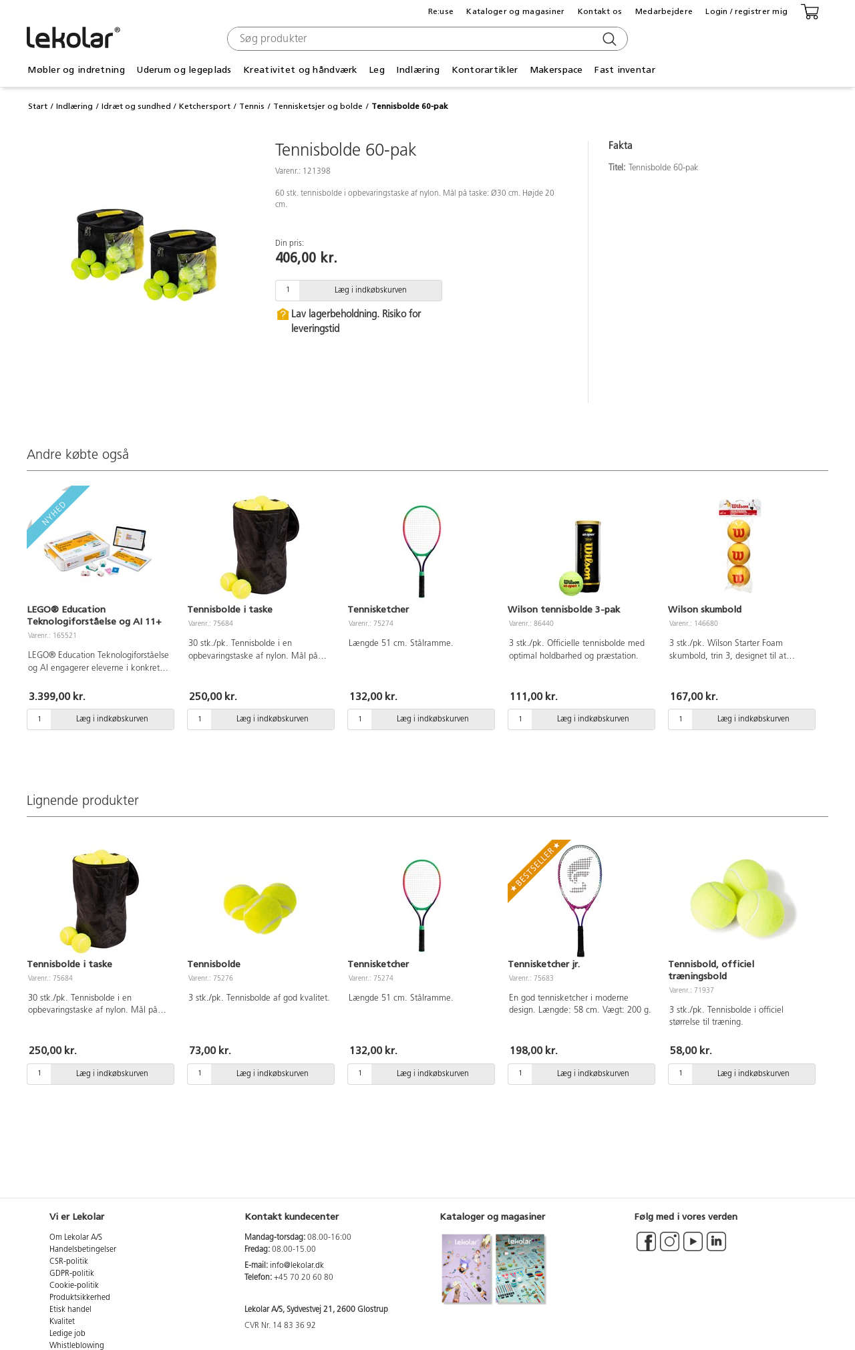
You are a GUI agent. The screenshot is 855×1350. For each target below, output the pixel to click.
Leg (377, 69)
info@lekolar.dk (297, 1266)
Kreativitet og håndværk (300, 69)
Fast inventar (624, 69)
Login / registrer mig (746, 11)
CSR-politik (68, 1262)
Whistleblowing (76, 1346)
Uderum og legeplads (183, 69)
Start (37, 106)
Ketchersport (204, 106)
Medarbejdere (664, 11)
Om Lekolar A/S (75, 1238)
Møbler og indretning (76, 69)
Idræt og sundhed (136, 106)
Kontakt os (600, 11)
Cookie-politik (74, 1286)
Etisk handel (70, 1310)
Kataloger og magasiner (515, 11)
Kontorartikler (485, 69)
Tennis (252, 106)
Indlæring (418, 69)
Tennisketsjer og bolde (318, 106)
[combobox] (426, 38)
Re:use (441, 11)
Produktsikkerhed (79, 1298)
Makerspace (556, 69)
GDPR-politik (71, 1274)
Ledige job (67, 1334)
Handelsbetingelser (82, 1250)
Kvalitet (62, 1322)
